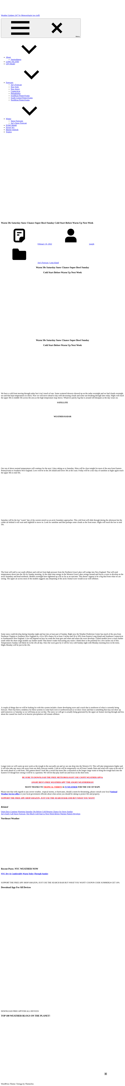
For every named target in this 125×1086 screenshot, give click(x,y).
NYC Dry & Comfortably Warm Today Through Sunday (24, 874)
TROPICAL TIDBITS (52, 787)
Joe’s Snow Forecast (19, 123)
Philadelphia (16, 93)
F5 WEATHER (71, 787)
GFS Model (10, 64)
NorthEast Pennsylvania (20, 100)
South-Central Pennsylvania (22, 98)
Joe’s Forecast (16, 85)
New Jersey (15, 89)
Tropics (9, 132)
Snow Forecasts (17, 121)
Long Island (54, 263)
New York (15, 87)
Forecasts (28, 83)
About (26, 57)
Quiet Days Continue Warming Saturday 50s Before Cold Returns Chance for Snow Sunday (37, 812)
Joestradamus (16, 59)
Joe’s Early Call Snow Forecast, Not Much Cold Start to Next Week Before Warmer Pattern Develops (40, 814)
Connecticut (15, 91)
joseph (91, 244)
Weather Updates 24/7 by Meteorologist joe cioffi (20, 15)
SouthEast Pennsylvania (20, 96)
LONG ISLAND (12, 62)
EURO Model (11, 125)
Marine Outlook (12, 130)
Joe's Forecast (43, 263)
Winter (27, 119)
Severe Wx (10, 127)
